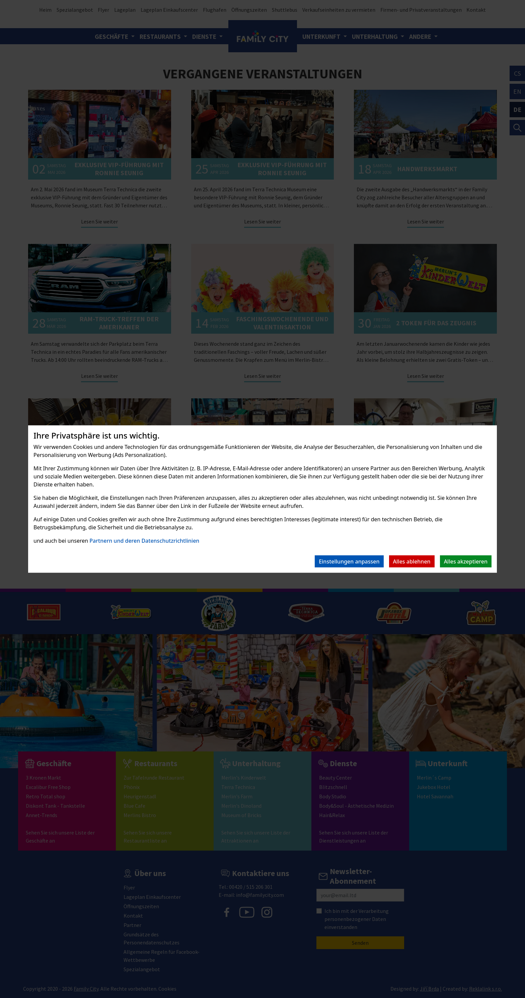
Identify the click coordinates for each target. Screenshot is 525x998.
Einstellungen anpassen (349, 561)
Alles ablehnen (412, 561)
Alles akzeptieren (465, 561)
